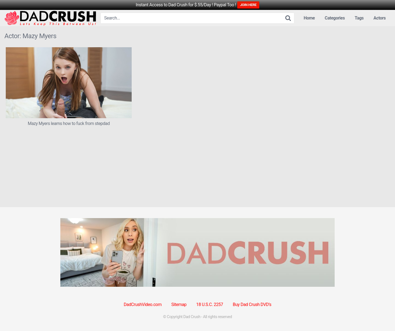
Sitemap (178, 304)
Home (309, 18)
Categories (335, 18)
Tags (359, 18)
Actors (380, 18)
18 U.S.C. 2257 (209, 304)
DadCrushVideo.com (143, 304)
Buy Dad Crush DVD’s (252, 304)
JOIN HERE (248, 5)
